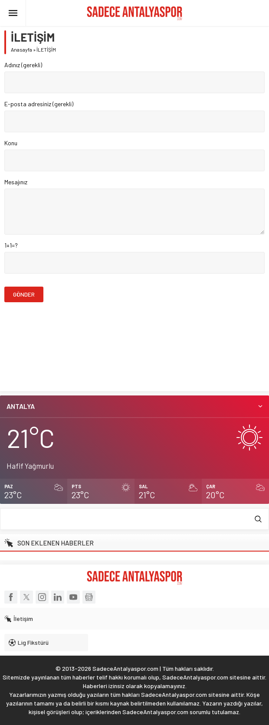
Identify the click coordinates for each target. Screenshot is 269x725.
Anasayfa (21, 49)
